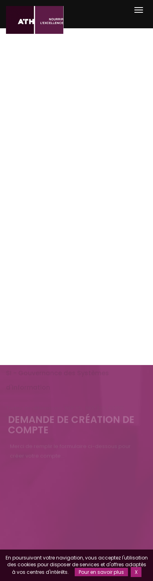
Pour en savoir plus (101, 572)
